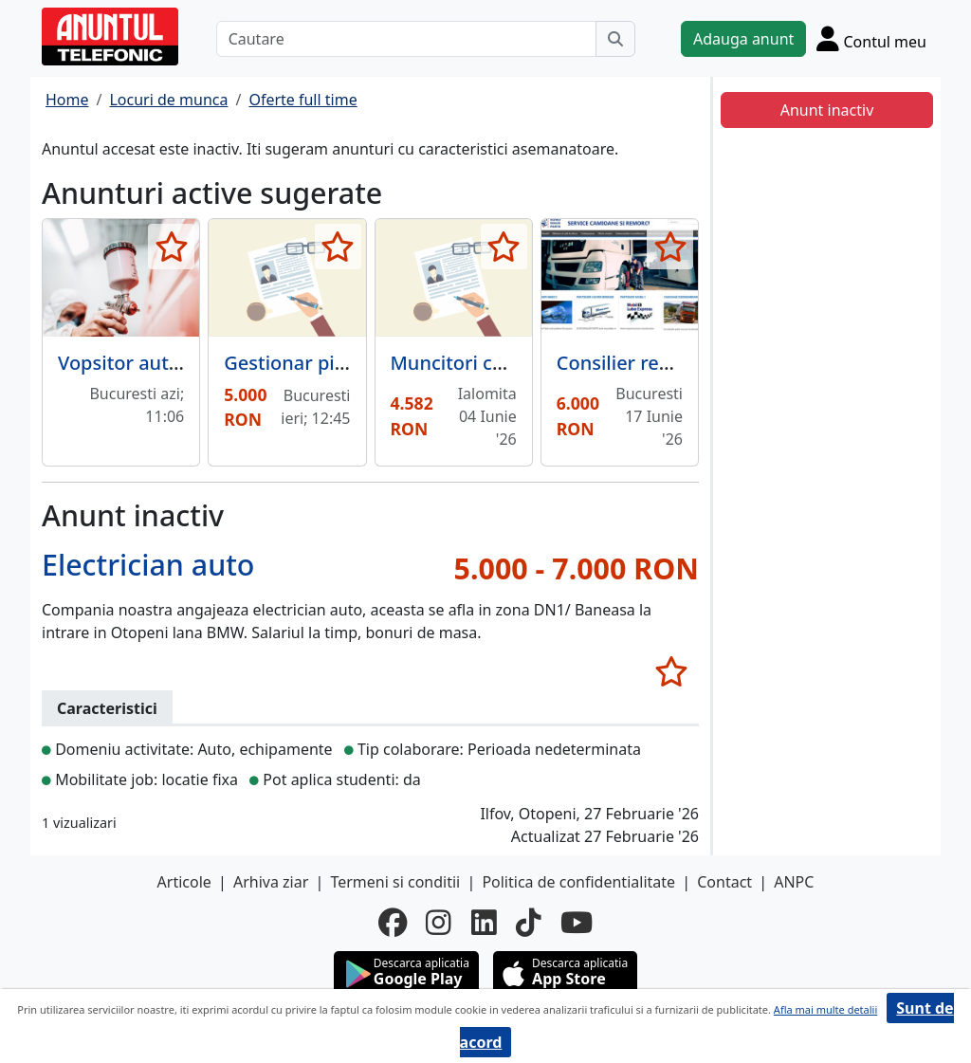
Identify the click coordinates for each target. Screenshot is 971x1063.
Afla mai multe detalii (825, 1009)
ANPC (794, 881)
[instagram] (438, 922)
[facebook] (392, 922)
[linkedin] (484, 922)
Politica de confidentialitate (578, 881)
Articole (184, 881)
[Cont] (871, 38)
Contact (724, 881)
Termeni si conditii (395, 881)
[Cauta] (615, 39)
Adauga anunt (743, 38)
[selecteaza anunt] (171, 246)
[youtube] (576, 922)
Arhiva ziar (270, 881)
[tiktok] (528, 922)
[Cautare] (406, 39)
